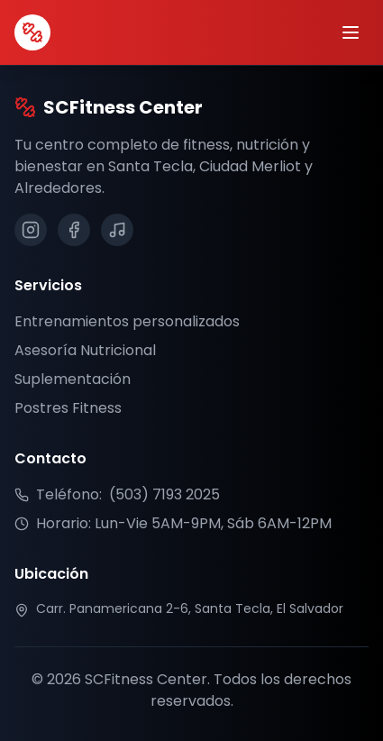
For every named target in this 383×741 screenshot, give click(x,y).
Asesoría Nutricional (85, 350)
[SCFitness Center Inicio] (32, 32)
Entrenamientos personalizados (127, 321)
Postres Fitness (68, 408)
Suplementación (72, 379)
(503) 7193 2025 (164, 494)
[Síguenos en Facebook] (74, 230)
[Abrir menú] (351, 32)
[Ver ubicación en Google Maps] (191, 608)
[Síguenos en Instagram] (30, 230)
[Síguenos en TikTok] (117, 230)
